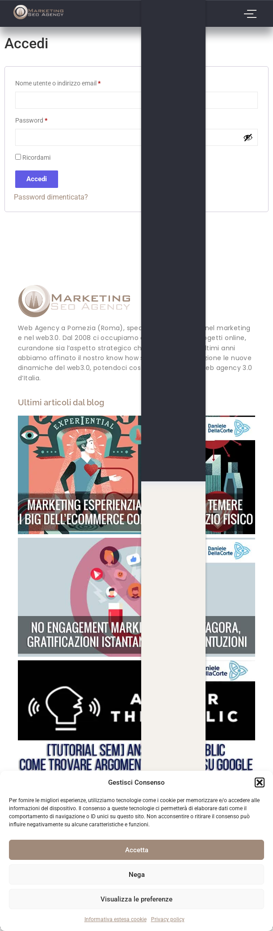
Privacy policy (168, 919)
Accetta (136, 850)
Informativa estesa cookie (115, 919)
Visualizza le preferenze (136, 899)
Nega (137, 875)
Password (43, 119)
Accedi (36, 179)
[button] (259, 782)
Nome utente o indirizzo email (70, 82)
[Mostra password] (248, 137)
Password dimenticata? (51, 197)
